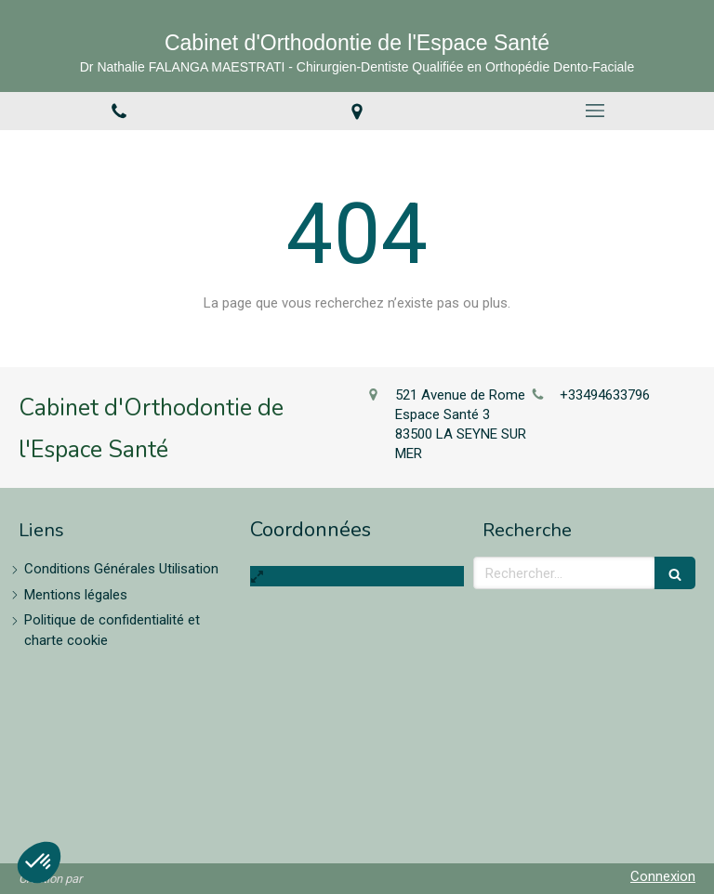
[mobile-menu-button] (595, 110)
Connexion (662, 876)
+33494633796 (605, 395)
